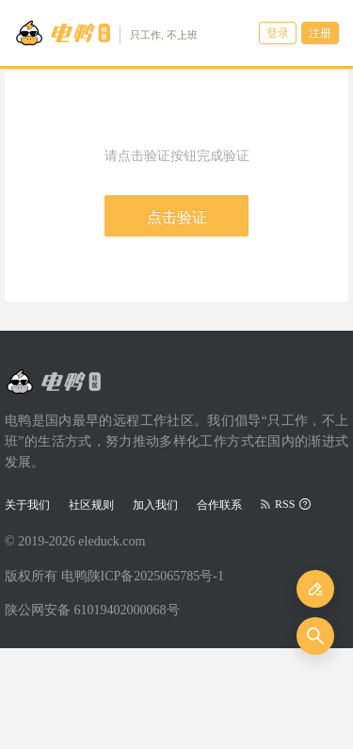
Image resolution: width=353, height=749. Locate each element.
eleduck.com (111, 541)
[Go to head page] (106, 33)
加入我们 (155, 505)
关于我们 (27, 505)
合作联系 (219, 505)
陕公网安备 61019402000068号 (92, 610)
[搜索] (315, 636)
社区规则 (91, 505)
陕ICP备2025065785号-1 (156, 576)
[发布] (315, 589)
